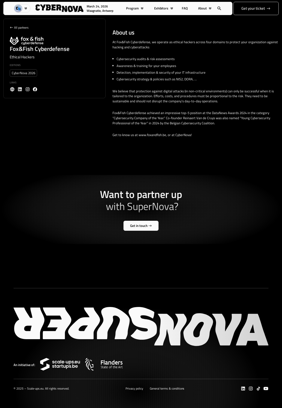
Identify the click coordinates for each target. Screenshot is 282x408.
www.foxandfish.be (152, 134)
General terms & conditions (167, 388)
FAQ (185, 8)
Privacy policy (134, 388)
